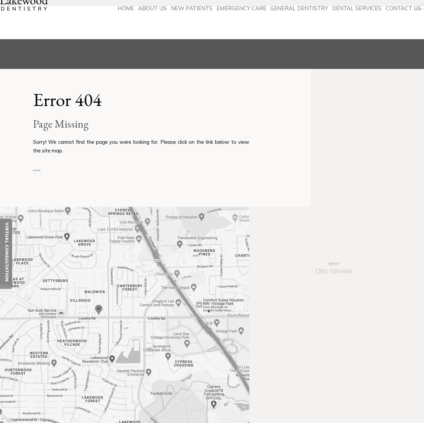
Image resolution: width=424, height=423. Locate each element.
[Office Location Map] (98, 305)
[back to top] (14, 408)
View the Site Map (54, 168)
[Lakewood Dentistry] (38, 20)
